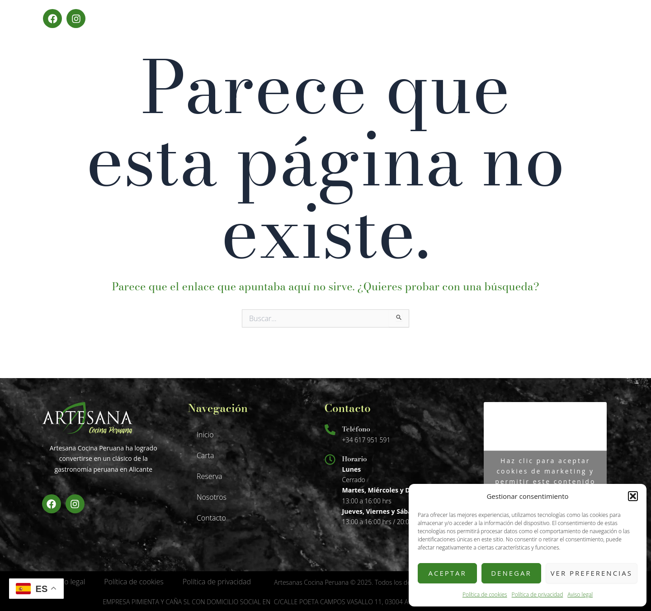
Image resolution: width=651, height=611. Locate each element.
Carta (205, 455)
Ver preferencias (591, 573)
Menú (604, 18)
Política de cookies (484, 594)
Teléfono (356, 429)
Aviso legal (580, 594)
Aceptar (448, 573)
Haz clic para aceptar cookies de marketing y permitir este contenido (545, 471)
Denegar (511, 573)
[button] (632, 496)
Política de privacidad (537, 594)
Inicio (205, 435)
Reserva (209, 476)
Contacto (211, 518)
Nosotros (211, 497)
